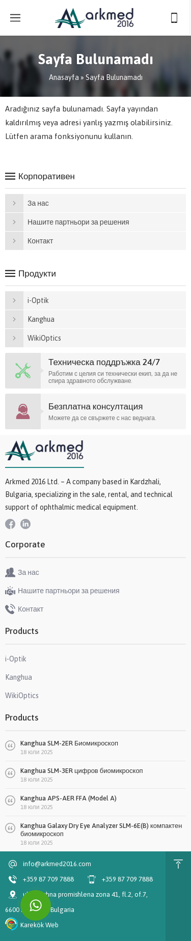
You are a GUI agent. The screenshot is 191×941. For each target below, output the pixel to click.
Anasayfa (64, 77)
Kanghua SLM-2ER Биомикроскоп (69, 743)
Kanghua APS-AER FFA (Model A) (68, 798)
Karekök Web (39, 925)
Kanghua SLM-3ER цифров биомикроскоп (81, 770)
